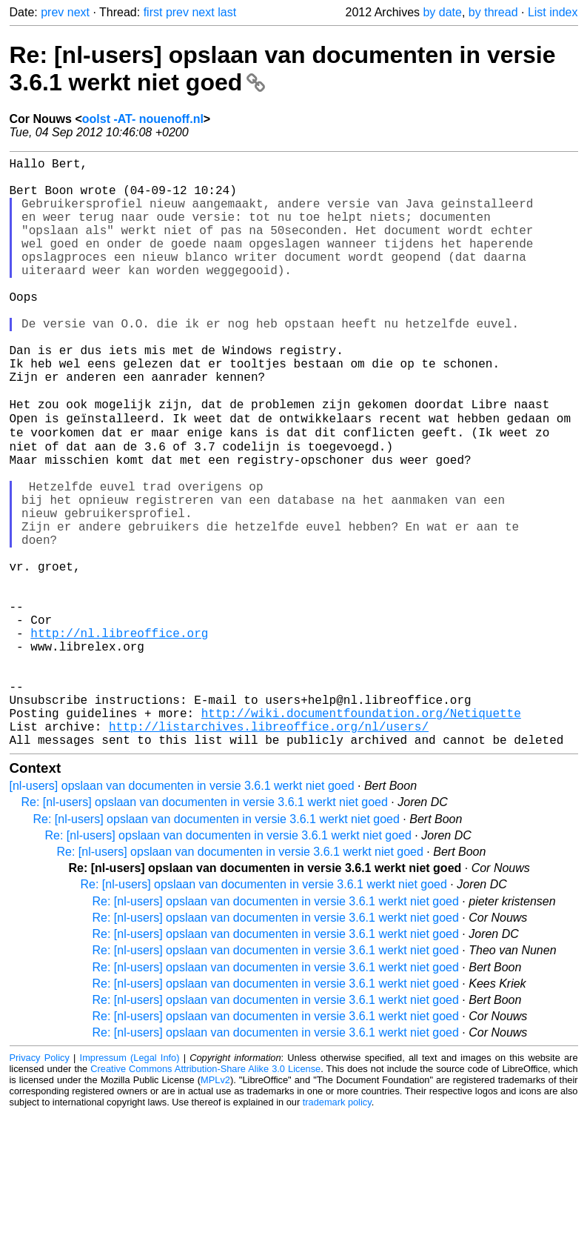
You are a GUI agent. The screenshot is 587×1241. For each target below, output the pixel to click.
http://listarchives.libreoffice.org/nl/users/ (269, 850)
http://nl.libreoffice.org (119, 736)
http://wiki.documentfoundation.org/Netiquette (361, 834)
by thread (493, 12)
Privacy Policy (40, 1185)
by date (442, 12)
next (78, 12)
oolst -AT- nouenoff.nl (143, 119)
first (153, 12)
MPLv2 (215, 1207)
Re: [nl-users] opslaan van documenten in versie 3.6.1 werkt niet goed (204, 929)
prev (52, 12)
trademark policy (337, 1229)
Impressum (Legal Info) (130, 1185)
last (227, 12)
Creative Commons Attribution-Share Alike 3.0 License (205, 1196)
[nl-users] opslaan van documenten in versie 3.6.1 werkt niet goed (182, 913)
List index (553, 12)
